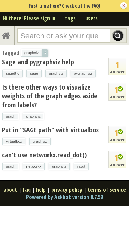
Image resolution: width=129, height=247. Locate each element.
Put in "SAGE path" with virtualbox (50, 129)
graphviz (56, 73)
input (81, 166)
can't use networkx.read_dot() (44, 155)
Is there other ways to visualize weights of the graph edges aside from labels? (49, 95)
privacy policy (66, 189)
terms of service (107, 189)
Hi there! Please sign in (29, 18)
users (91, 18)
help (41, 189)
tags (70, 18)
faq (27, 189)
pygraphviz (83, 73)
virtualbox (14, 141)
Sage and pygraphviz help (38, 62)
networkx (33, 166)
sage (34, 73)
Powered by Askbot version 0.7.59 (64, 197)
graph (10, 116)
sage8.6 (12, 73)
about (10, 189)
